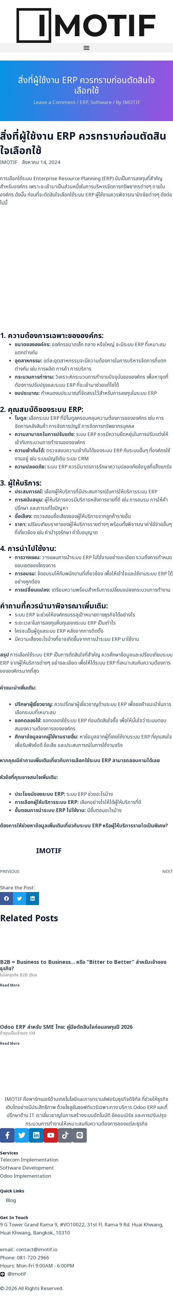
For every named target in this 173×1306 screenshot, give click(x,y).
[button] (86, 47)
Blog (11, 1200)
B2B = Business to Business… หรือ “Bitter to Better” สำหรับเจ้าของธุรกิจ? (83, 965)
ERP (84, 102)
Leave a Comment (54, 102)
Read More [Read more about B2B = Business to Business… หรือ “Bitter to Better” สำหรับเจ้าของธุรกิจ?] (10, 985)
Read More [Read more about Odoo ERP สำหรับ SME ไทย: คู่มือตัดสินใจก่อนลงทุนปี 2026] (10, 1043)
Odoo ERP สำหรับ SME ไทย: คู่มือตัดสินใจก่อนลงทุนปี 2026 (66, 1027)
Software (101, 102)
